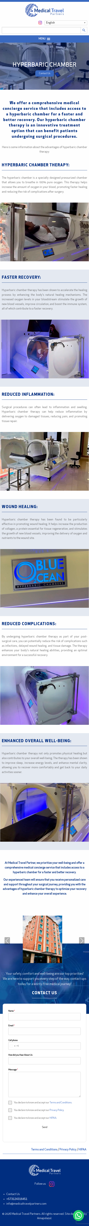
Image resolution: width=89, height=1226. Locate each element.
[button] (42, 39)
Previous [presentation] (7, 940)
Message (13, 1070)
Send (44, 1127)
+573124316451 (16, 1198)
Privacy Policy (57, 1110)
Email (11, 1026)
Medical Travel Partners (26, 1214)
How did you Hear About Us (20, 1055)
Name (11, 1011)
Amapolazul (44, 1218)
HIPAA (53, 1118)
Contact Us (13, 1194)
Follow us (44, 1184)
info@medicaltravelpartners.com (26, 1203)
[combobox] (14, 1046)
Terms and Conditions (61, 1102)
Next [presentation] (81, 940)
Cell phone (13, 1040)
